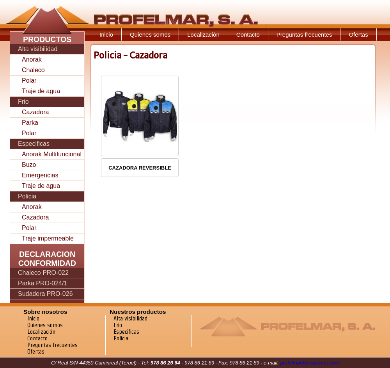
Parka (30, 122)
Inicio (106, 34)
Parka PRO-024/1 (42, 283)
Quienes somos (150, 34)
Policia (27, 196)
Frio (23, 101)
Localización (203, 34)
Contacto (248, 34)
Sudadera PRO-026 (45, 293)
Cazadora (35, 112)
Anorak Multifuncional (52, 154)
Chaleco (33, 70)
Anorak (32, 59)
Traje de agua (41, 91)
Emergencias (40, 175)
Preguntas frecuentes (304, 34)
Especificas (34, 143)
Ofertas (358, 34)
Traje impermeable (48, 238)
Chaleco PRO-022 (43, 272)
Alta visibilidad (37, 49)
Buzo (29, 164)
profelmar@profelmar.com (309, 363)
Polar (29, 80)
